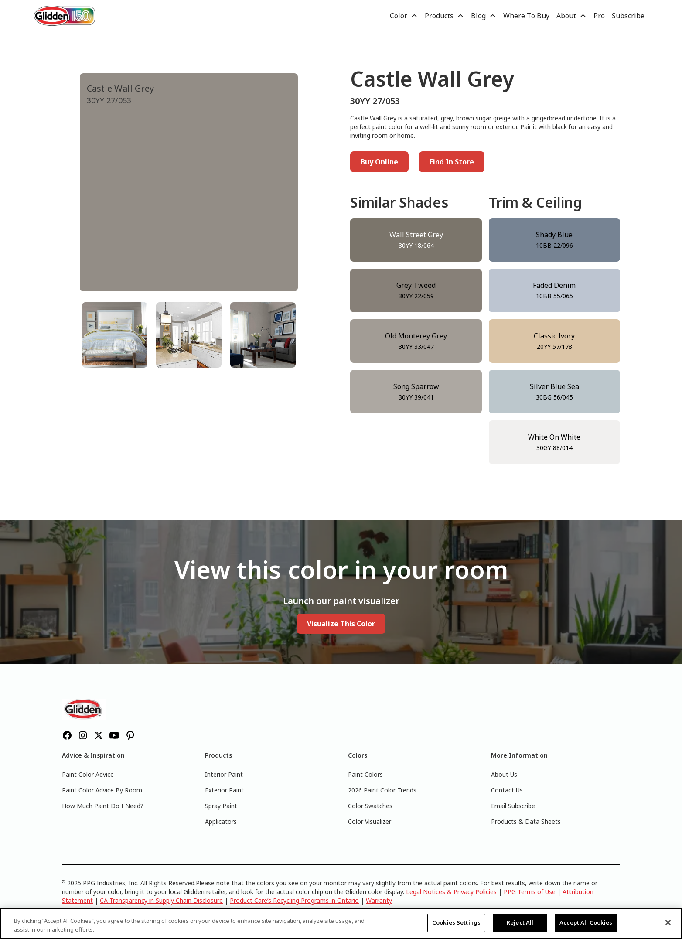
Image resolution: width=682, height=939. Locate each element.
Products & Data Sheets (526, 821)
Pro (599, 15)
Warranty (379, 900)
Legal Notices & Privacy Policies (451, 892)
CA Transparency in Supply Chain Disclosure (161, 900)
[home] (64, 15)
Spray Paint (221, 806)
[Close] (668, 922)
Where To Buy (526, 15)
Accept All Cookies (585, 922)
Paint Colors (365, 774)
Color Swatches (370, 806)
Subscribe (628, 15)
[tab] (115, 335)
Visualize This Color (341, 623)
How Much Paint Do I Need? (102, 806)
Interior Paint (224, 774)
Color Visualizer (369, 821)
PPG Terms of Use (530, 892)
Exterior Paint (224, 790)
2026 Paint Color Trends (382, 790)
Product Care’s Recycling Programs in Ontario (294, 900)
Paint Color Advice (88, 774)
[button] (403, 16)
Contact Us (507, 790)
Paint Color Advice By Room (102, 790)
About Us (504, 774)
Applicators (221, 821)
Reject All (520, 922)
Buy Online (379, 162)
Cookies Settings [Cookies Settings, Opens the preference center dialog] (456, 922)
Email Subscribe (513, 806)
